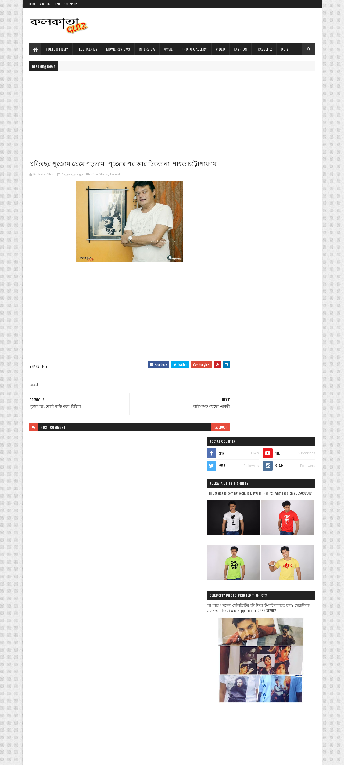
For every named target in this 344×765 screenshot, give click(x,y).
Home (32, 4)
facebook (210, 427)
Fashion (240, 49)
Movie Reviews (118, 49)
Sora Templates (55, 757)
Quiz (285, 49)
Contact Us (70, 4)
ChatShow (99, 174)
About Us (45, 4)
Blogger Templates (82, 757)
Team (57, 4)
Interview (147, 49)
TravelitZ (264, 49)
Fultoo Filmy (57, 49)
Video (220, 49)
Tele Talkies (87, 49)
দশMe (168, 49)
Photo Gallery (194, 49)
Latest (115, 174)
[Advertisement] (217, 25)
